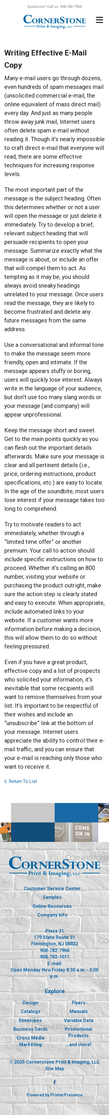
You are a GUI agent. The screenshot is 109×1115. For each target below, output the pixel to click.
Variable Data (78, 1020)
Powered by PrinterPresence (55, 1095)
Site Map (54, 1068)
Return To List (23, 781)
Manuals (78, 1011)
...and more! (78, 1044)
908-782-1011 (54, 957)
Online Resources (52, 906)
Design (30, 1002)
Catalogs (30, 1011)
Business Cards (30, 1029)
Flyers (78, 1002)
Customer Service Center (52, 888)
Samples (52, 897)
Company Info (52, 915)
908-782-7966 (54, 950)
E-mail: (54, 963)
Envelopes (30, 1020)
